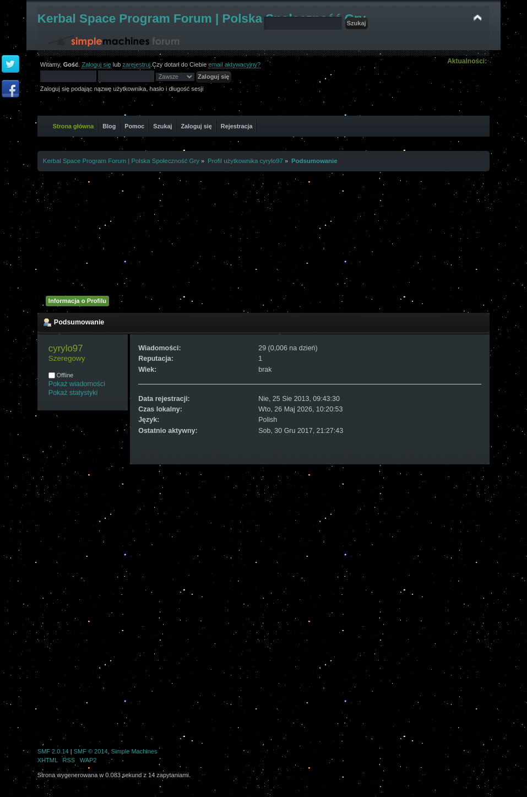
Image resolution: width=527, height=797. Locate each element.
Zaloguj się (96, 64)
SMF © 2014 (91, 751)
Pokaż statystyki (72, 393)
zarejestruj (136, 64)
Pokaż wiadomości (76, 384)
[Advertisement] (263, 232)
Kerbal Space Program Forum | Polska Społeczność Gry (201, 18)
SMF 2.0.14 (53, 751)
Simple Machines (134, 751)
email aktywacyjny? (234, 64)
